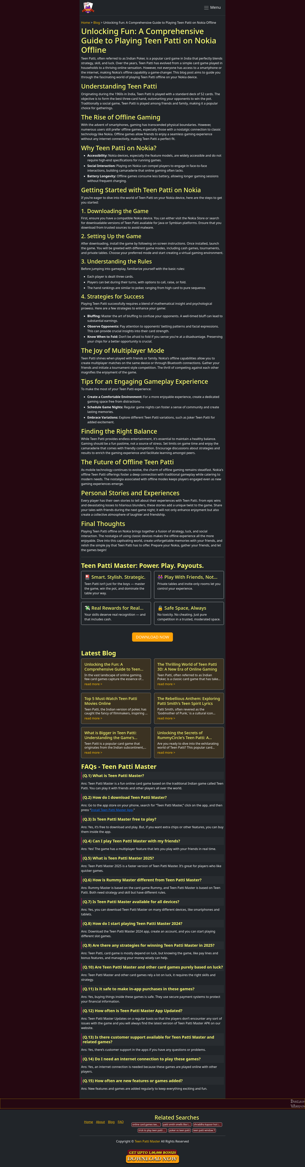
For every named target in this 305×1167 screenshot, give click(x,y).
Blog (96, 22)
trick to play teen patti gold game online (153, 1130)
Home (85, 22)
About (100, 1122)
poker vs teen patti (179, 1130)
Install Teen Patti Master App (112, 810)
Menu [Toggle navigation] (212, 8)
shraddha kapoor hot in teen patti (208, 1124)
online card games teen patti (146, 1124)
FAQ (121, 1122)
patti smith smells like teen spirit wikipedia (177, 1124)
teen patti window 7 (204, 1130)
